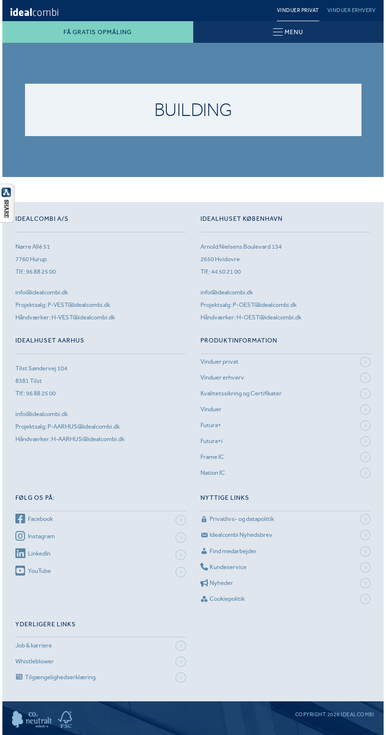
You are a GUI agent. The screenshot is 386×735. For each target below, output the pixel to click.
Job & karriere (33, 645)
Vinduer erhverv (351, 10)
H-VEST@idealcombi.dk (83, 317)
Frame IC (212, 456)
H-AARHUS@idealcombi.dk (88, 439)
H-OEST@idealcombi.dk (269, 317)
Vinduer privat (298, 10)
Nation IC (212, 472)
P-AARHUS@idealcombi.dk (84, 426)
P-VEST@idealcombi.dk (79, 304)
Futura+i (211, 440)
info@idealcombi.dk (41, 292)
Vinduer (211, 409)
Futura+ (210, 425)
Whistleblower (34, 661)
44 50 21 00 (226, 271)
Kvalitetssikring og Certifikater (241, 393)
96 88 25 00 (41, 271)
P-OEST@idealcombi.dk (265, 304)
